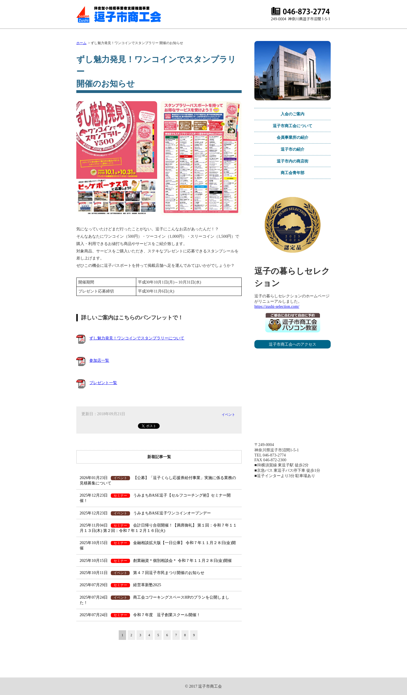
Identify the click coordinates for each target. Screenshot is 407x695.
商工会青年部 (292, 172)
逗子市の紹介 (292, 149)
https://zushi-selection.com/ (276, 306)
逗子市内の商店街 (292, 161)
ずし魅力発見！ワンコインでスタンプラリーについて (136, 338)
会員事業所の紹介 (292, 137)
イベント (228, 414)
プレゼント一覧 (103, 382)
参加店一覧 (99, 360)
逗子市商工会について (292, 126)
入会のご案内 (292, 114)
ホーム (81, 43)
